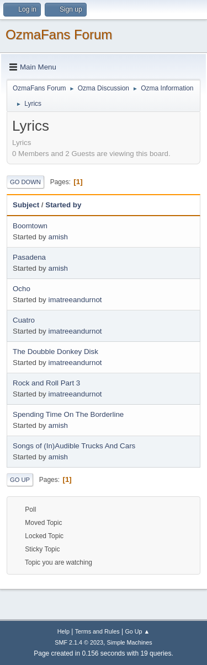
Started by (63, 205)
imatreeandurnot (75, 300)
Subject (26, 205)
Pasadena (29, 257)
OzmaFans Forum (59, 34)
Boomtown (30, 226)
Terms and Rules (97, 631)
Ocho (21, 289)
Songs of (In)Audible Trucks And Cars (74, 446)
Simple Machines (129, 642)
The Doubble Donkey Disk (55, 351)
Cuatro (24, 320)
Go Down (25, 182)
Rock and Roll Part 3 (46, 383)
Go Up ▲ (137, 631)
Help (63, 631)
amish (58, 237)
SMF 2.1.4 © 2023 (79, 642)
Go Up (20, 479)
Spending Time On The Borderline (68, 414)
